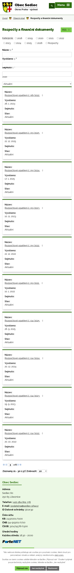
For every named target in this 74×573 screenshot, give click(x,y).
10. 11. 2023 (10, 216)
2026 (39, 43)
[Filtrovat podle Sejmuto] (37, 74)
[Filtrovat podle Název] (37, 54)
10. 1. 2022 (10, 291)
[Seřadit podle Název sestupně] (12, 49)
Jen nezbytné (38, 568)
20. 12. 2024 (10, 366)
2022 (61, 38)
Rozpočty (53, 43)
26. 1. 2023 (10, 103)
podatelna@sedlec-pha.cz (24, 506)
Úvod (4, 18)
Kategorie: (7, 38)
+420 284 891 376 (21, 502)
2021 (51, 38)
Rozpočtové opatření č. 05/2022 (24, 245)
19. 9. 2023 (10, 404)
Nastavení (52, 568)
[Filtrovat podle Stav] (37, 84)
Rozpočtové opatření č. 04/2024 (24, 358)
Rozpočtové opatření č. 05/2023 (24, 208)
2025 (29, 43)
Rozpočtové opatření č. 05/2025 (24, 133)
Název (6, 50)
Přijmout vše (22, 568)
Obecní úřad (19, 18)
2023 (8, 43)
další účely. (59, 555)
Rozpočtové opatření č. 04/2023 (24, 395)
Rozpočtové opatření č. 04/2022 (24, 433)
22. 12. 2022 (10, 254)
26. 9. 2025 (10, 329)
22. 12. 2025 (10, 141)
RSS (66, 29)
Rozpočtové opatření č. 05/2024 (24, 170)
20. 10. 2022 (10, 441)
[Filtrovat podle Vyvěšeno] (37, 64)
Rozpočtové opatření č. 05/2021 (24, 283)
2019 (30, 38)
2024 (18, 43)
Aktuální (9, 117)
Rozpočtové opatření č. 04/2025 (24, 320)
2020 (40, 38)
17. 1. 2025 (10, 178)
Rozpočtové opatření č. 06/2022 (24, 95)
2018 (19, 38)
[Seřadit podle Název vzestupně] (12, 48)
